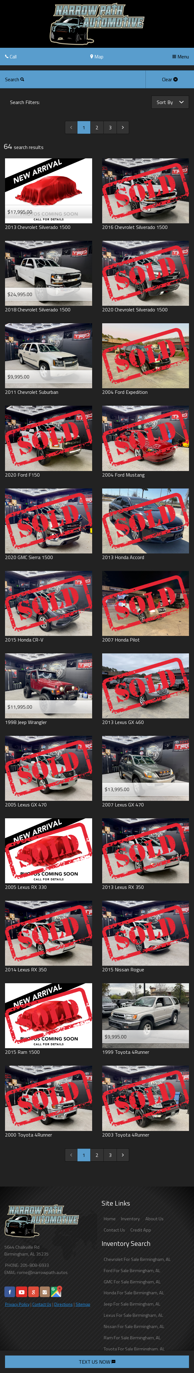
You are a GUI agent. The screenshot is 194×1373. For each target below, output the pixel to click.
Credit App (140, 1230)
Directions (63, 1304)
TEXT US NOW (97, 1362)
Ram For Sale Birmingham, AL (132, 1337)
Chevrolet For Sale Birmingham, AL (137, 1259)
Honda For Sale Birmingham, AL (134, 1292)
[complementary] (175, 1354)
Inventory (130, 1218)
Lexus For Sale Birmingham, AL (133, 1315)
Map (96, 56)
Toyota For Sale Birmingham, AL (134, 1349)
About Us (154, 1218)
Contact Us (41, 1304)
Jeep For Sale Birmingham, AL (132, 1304)
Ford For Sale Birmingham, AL (132, 1270)
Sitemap (83, 1304)
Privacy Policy (17, 1304)
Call (11, 56)
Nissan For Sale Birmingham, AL (134, 1326)
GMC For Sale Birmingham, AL (132, 1281)
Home (110, 1218)
